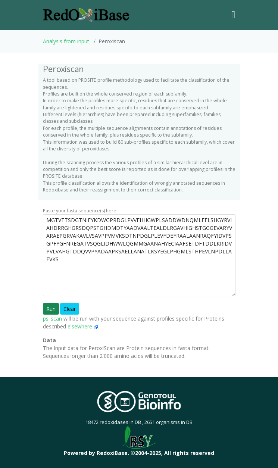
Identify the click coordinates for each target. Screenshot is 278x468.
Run (51, 308)
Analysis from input (66, 41)
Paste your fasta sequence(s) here (79, 211)
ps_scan (52, 318)
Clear (69, 308)
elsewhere (83, 326)
